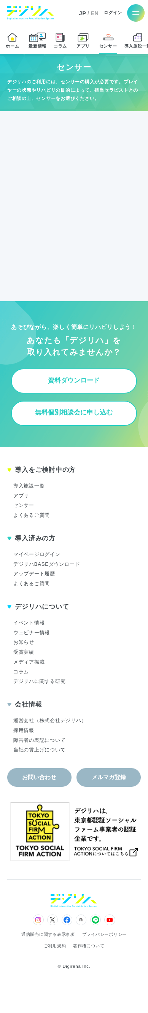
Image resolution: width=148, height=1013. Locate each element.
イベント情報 (29, 623)
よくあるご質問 (31, 515)
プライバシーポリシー (104, 934)
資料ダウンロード (74, 380)
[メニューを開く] (136, 13)
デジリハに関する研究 (39, 681)
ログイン (113, 13)
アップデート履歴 (34, 573)
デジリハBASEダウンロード (46, 564)
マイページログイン (36, 554)
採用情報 (23, 730)
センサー (23, 505)
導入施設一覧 (29, 486)
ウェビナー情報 (31, 632)
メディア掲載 (29, 662)
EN (95, 13)
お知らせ (23, 642)
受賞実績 (23, 652)
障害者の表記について (39, 740)
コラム (21, 672)
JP (82, 13)
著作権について (88, 946)
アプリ (21, 496)
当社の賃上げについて (39, 750)
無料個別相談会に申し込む (74, 412)
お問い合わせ (39, 777)
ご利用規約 (55, 946)
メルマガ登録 (109, 777)
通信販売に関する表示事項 (48, 934)
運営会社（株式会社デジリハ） (50, 720)
